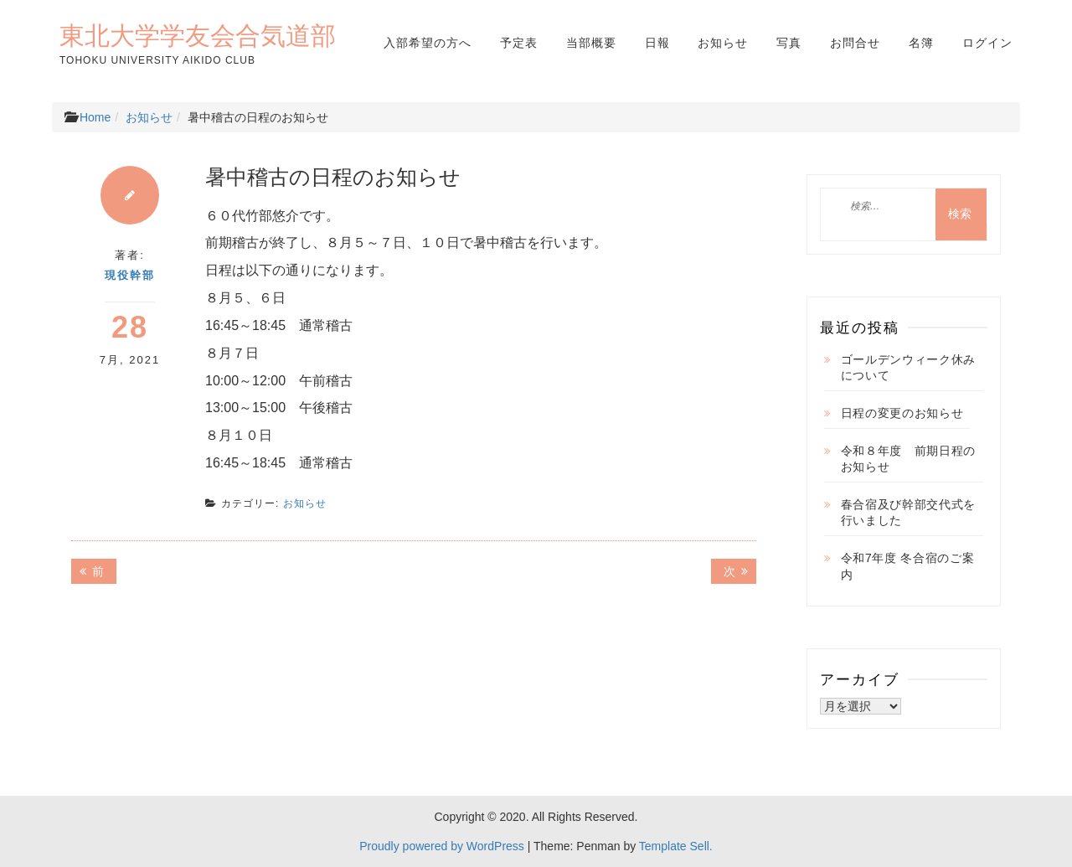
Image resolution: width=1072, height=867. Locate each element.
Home (95, 117)
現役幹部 (130, 275)
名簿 (921, 42)
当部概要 (591, 42)
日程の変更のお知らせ (902, 413)
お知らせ (723, 42)
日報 (657, 42)
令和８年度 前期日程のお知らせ (909, 459)
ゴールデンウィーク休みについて (909, 368)
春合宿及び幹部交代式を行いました (909, 513)
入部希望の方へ (428, 42)
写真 (788, 42)
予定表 (519, 42)
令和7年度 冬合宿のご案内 (908, 566)
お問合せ (855, 42)
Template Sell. (676, 846)
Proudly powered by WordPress (441, 846)
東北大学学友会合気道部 (197, 35)
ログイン (987, 42)
